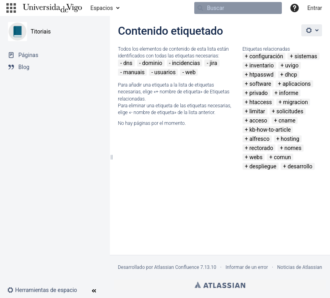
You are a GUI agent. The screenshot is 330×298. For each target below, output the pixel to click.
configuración (266, 56)
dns (128, 63)
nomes (293, 148)
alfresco (259, 139)
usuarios (165, 72)
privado (258, 93)
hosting (290, 139)
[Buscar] (238, 8)
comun (282, 157)
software (260, 84)
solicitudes (289, 111)
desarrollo (300, 166)
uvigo (292, 65)
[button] (11, 8)
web (191, 72)
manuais (134, 72)
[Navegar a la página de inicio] (52, 8)
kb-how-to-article (270, 129)
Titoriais (41, 31)
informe (288, 93)
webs (255, 157)
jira (213, 63)
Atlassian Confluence (176, 267)
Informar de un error (246, 267)
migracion (295, 102)
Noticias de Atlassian (299, 267)
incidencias (186, 63)
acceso (258, 120)
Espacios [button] (101, 8)
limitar (257, 111)
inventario (261, 65)
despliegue (262, 166)
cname (287, 120)
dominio (152, 63)
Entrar (314, 8)
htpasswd (261, 74)
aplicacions (297, 84)
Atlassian (220, 285)
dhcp (291, 74)
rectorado (261, 148)
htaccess (260, 102)
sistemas (306, 56)
